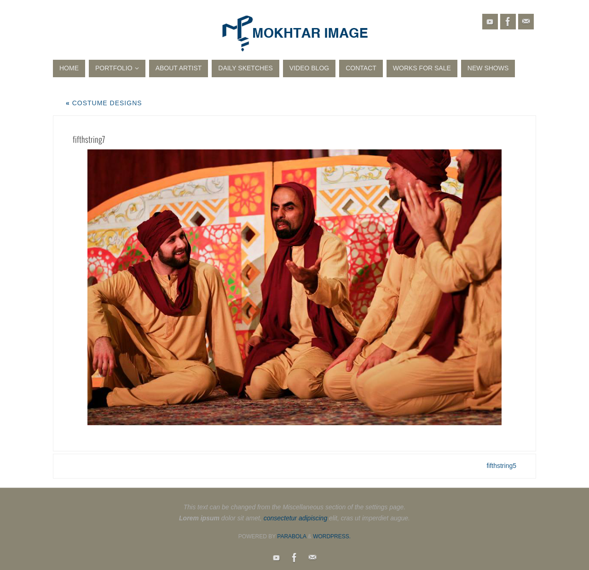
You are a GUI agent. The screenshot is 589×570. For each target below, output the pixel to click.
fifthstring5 (501, 465)
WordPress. (332, 536)
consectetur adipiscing (296, 518)
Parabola (291, 536)
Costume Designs (104, 103)
